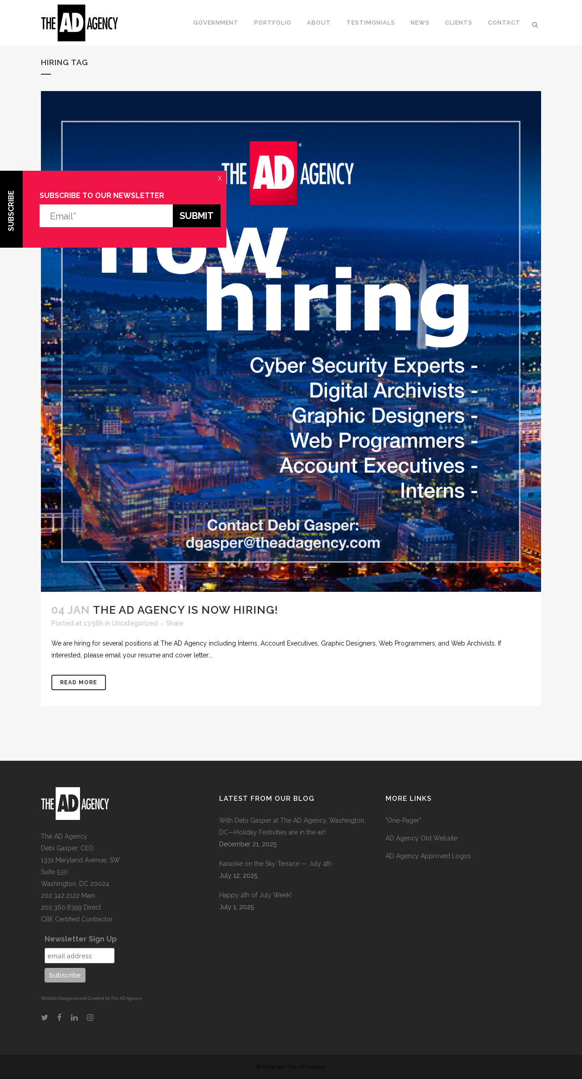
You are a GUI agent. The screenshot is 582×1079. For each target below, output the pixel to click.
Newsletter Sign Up (81, 939)
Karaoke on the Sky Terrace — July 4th (275, 863)
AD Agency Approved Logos (428, 856)
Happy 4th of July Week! (255, 895)
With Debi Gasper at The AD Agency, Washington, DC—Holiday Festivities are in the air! (292, 826)
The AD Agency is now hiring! (185, 609)
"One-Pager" (403, 820)
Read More (78, 682)
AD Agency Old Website (421, 838)
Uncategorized (135, 623)
